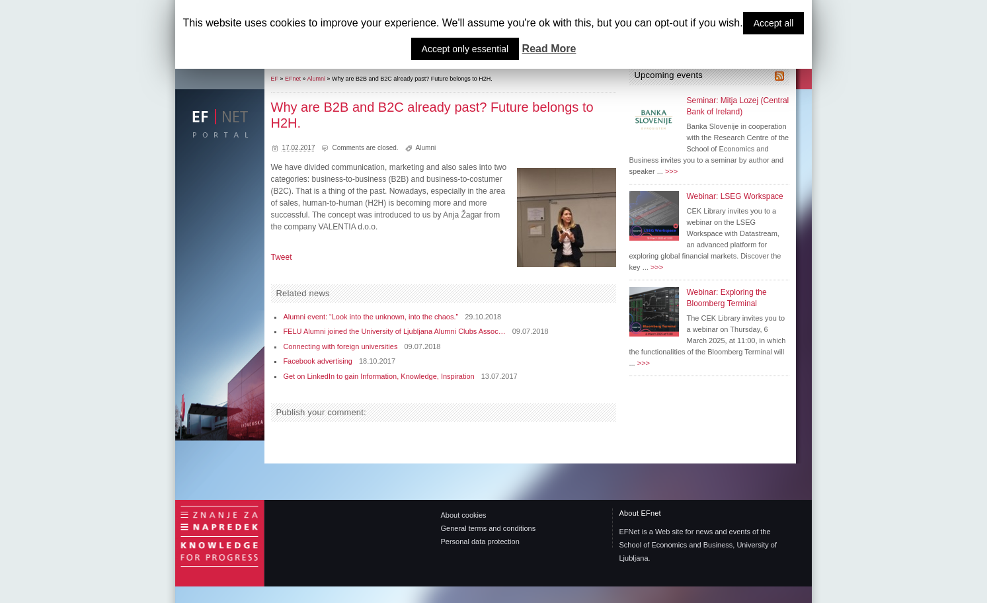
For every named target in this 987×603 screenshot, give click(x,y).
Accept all (774, 23)
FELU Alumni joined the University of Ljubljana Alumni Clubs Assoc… (394, 331)
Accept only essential (465, 49)
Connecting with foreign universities (340, 346)
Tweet (281, 257)
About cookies (464, 515)
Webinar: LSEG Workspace (735, 196)
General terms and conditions (488, 528)
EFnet (293, 78)
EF (275, 78)
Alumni (316, 78)
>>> (671, 171)
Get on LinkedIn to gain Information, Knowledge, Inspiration (378, 376)
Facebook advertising (317, 361)
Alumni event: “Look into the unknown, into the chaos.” (370, 317)
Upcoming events (669, 75)
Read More (549, 49)
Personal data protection (480, 541)
